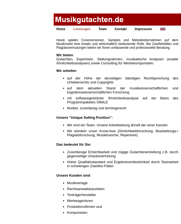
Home (60, 29)
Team (102, 29)
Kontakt (121, 29)
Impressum (143, 29)
